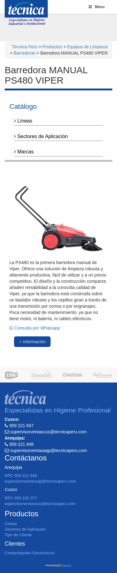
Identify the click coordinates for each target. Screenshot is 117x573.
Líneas (23, 120)
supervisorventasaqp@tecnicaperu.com (40, 481)
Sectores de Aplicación (41, 136)
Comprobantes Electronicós (30, 553)
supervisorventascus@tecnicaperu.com (40, 503)
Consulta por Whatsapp (34, 327)
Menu (96, 7)
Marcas (24, 151)
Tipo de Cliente (18, 534)
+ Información (32, 341)
